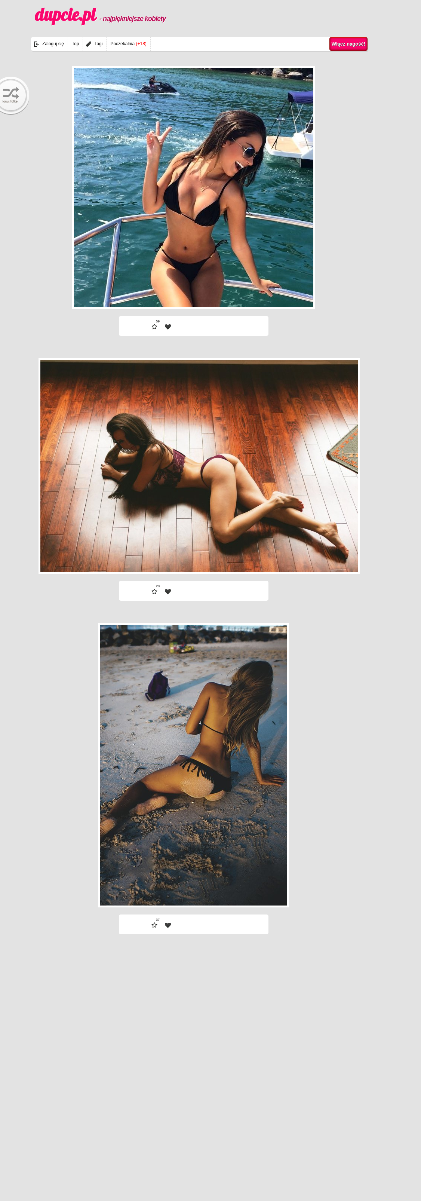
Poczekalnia (128, 43)
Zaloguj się (53, 43)
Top (75, 43)
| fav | (168, 327)
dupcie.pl (100, 14)
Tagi (98, 43)
